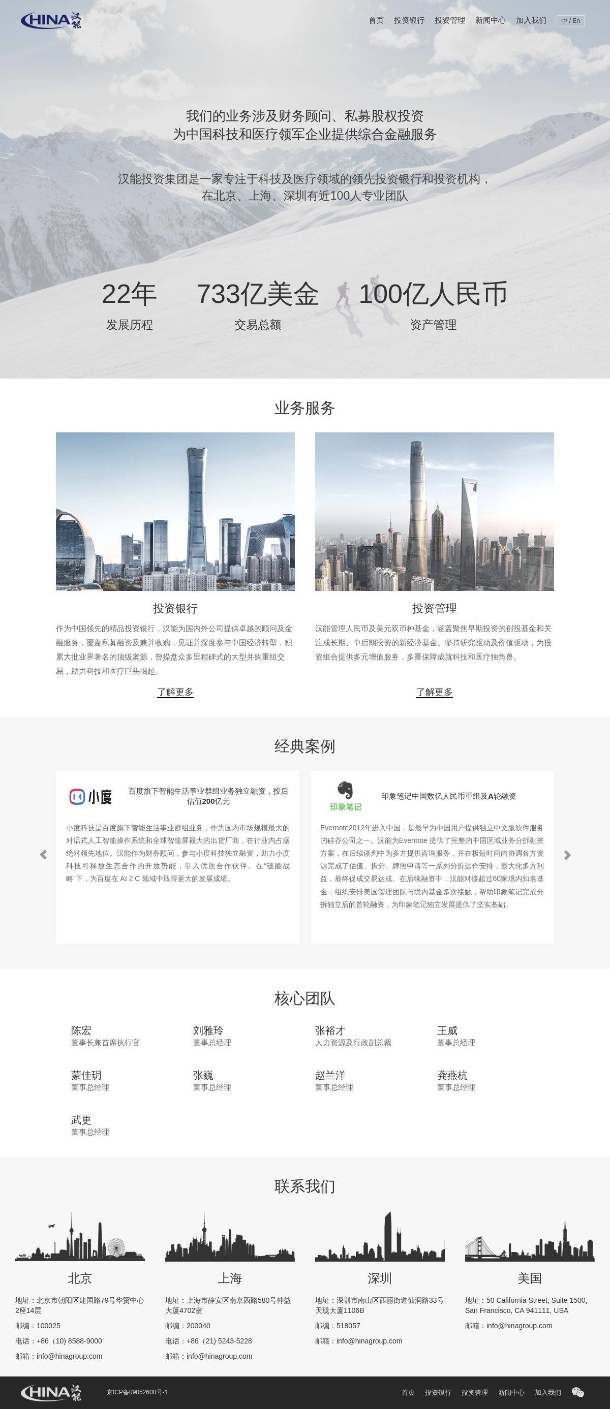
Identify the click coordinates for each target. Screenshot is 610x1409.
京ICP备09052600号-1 (137, 1392)
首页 (376, 20)
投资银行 (409, 20)
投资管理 (450, 20)
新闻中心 (490, 20)
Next (566, 767)
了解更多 (175, 692)
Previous (43, 767)
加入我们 (531, 20)
